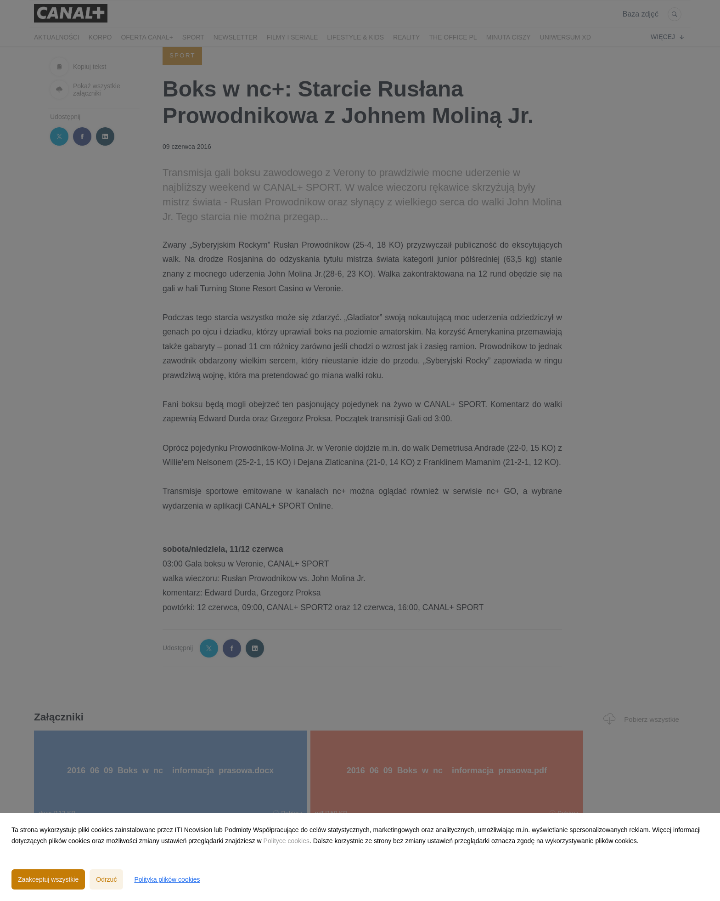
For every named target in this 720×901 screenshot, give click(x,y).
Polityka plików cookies (167, 879)
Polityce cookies (286, 840)
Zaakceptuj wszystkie (48, 879)
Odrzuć (106, 879)
